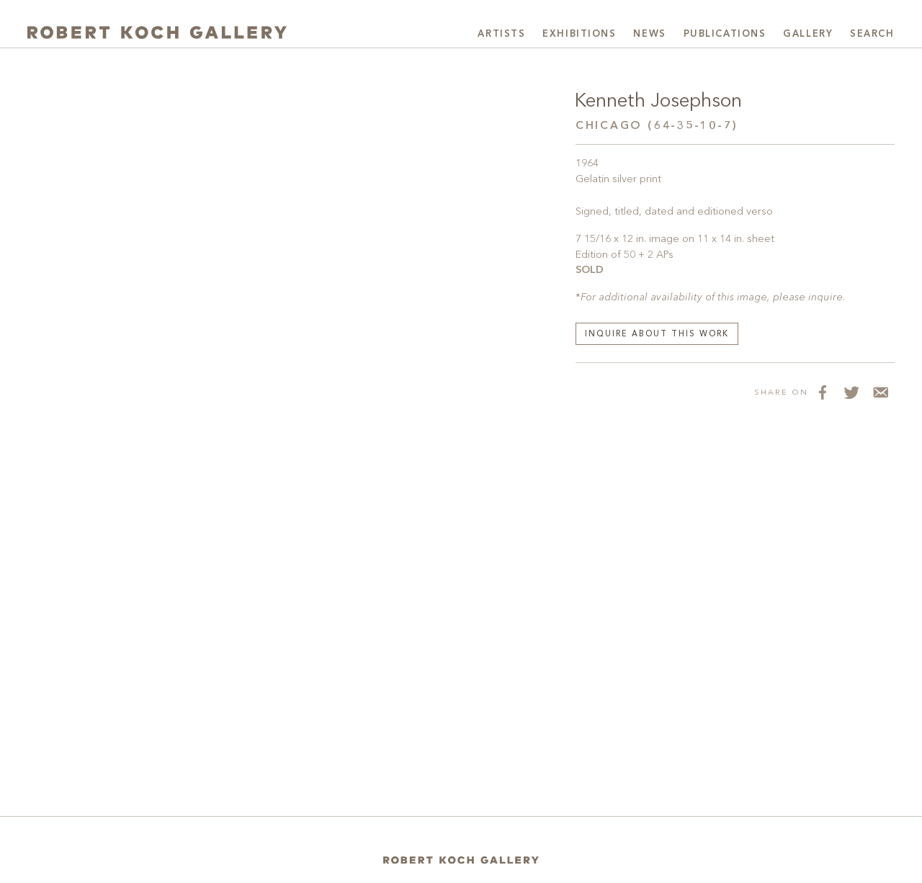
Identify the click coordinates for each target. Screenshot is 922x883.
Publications (725, 34)
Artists (501, 34)
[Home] (461, 859)
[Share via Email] (880, 391)
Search (872, 34)
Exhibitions (579, 34)
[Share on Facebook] (822, 391)
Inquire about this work (657, 335)
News (649, 34)
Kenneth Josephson (658, 101)
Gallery (808, 34)
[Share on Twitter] (851, 391)
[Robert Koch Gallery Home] (157, 32)
